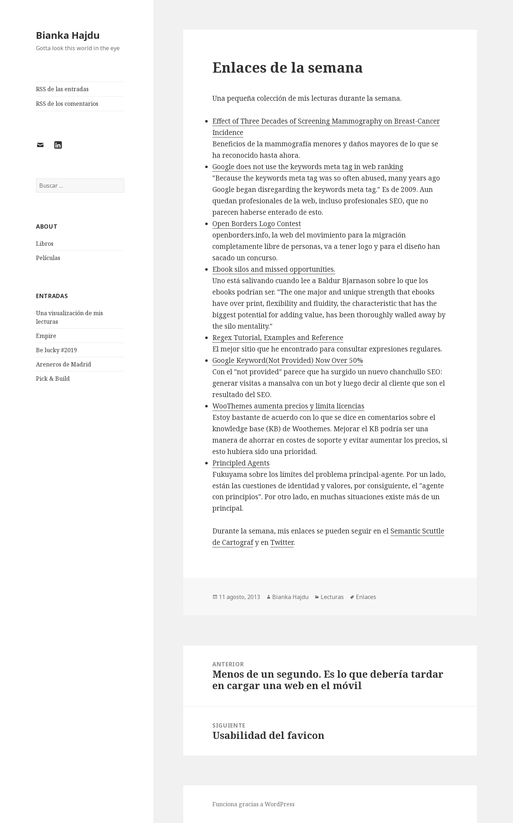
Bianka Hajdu (68, 35)
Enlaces (366, 597)
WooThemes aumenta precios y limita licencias (288, 406)
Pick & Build (53, 378)
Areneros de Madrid (63, 364)
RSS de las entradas (62, 89)
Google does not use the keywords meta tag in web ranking (307, 166)
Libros (44, 244)
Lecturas (332, 597)
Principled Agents (241, 463)
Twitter (282, 542)
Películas (48, 258)
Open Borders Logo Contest (256, 223)
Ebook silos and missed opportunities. (273, 269)
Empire (46, 336)
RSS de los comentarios (67, 104)
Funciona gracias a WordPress (253, 804)
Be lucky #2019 (56, 350)
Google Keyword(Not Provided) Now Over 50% (287, 360)
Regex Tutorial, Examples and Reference (277, 337)
